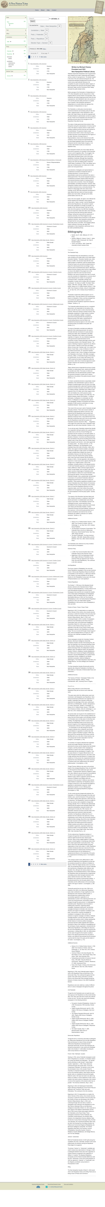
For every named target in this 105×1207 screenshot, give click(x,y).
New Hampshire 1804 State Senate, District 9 (42, 768)
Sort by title (33, 53)
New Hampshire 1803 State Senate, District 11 (43, 384)
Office (7, 33)
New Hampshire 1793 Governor (38, 96)
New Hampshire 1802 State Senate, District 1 (42, 240)
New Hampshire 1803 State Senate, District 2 (42, 416)
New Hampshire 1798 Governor (38, 144)
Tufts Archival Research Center (54, 1184)
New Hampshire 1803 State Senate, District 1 (42, 352)
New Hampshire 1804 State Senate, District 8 (42, 752)
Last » (45, 56)
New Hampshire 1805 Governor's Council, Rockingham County (47, 784)
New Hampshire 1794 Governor (38, 112)
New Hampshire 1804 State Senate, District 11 (43, 656)
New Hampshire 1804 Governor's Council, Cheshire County (46, 544)
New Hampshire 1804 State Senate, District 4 (42, 720)
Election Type (9, 71)
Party (7, 46)
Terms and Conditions (68, 1184)
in (50, 18)
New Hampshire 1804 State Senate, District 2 (42, 688)
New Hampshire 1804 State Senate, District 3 (42, 704)
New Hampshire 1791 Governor (38, 63)
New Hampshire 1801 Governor (38, 192)
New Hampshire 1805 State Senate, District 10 (43, 817)
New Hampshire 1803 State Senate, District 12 (43, 400)
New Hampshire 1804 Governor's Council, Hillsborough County (47, 576)
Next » (44, 48)
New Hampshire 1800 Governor (38, 176)
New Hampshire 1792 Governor (38, 79)
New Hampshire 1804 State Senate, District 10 (43, 640)
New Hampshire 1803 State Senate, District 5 (42, 464)
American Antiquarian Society (38, 1184)
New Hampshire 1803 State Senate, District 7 (42, 496)
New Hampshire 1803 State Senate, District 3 (42, 432)
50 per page (44, 53)
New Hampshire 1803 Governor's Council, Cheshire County (46, 272)
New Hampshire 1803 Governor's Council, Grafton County (46, 288)
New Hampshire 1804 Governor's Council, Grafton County (46, 560)
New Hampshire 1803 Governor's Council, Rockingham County (47, 320)
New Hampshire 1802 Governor (39, 208)
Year (7, 30)
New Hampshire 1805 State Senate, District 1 (42, 801)
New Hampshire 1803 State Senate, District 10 (43, 368)
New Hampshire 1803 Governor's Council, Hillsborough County (47, 304)
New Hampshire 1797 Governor (38, 128)
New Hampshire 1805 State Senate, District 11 (43, 833)
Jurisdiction (9, 37)
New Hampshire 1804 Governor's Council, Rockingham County (47, 592)
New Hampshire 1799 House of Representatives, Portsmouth (45, 160)
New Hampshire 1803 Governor (39, 256)
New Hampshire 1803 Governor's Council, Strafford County (46, 336)
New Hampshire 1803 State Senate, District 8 (42, 512)
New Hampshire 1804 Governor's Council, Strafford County (46, 608)
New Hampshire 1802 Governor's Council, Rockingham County (47, 224)
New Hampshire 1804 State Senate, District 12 (43, 672)
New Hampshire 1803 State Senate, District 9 (42, 528)
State (7, 17)
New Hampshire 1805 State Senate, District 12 (43, 849)
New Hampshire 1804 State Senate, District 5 (42, 736)
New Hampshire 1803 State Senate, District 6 (42, 480)
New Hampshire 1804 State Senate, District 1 (42, 624)
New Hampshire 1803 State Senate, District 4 (42, 448)
